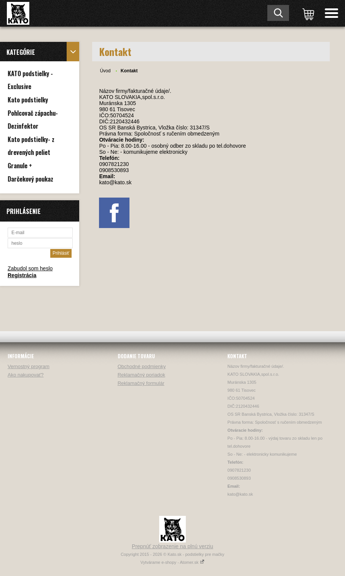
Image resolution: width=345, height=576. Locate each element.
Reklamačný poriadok (141, 375)
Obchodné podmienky (142, 366)
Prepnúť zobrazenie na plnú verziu (172, 546)
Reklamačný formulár (141, 383)
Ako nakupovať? (26, 375)
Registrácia (22, 275)
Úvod (105, 70)
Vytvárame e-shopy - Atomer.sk (172, 562)
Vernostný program (29, 366)
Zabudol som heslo (30, 268)
